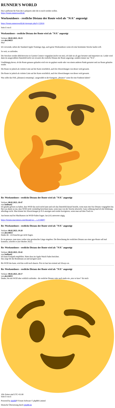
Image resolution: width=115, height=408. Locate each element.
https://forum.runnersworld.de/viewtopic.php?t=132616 (22, 23)
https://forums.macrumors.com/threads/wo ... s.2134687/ (23, 220)
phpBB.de (28, 405)
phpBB (13, 401)
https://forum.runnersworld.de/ (13, 13)
